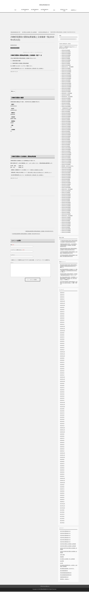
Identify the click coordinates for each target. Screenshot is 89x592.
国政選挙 (62, 557)
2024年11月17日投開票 (66, 161)
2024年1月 (62, 350)
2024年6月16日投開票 (66, 197)
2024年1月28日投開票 (66, 229)
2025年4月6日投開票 (66, 131)
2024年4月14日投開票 (66, 211)
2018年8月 (62, 487)
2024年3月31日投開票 (66, 214)
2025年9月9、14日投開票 (67, 93)
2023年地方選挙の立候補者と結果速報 (68, 544)
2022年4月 (62, 394)
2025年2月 (62, 322)
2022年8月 (62, 385)
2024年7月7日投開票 (66, 192)
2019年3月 (62, 472)
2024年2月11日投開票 (66, 225)
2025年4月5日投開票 (66, 50)
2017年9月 (62, 510)
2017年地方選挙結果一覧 (65, 531)
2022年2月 (62, 398)
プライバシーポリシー (44, 586)
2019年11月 (62, 455)
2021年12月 (62, 402)
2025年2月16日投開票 (66, 143)
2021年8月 (62, 411)
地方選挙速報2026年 (25, 10)
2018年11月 (62, 480)
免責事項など (73, 10)
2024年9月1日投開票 (66, 181)
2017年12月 (62, 504)
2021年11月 (62, 404)
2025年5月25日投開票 (66, 121)
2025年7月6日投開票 (66, 111)
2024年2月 (62, 347)
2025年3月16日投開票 (66, 136)
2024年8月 (62, 335)
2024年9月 (62, 333)
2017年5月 (62, 518)
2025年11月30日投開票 (66, 75)
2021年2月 (62, 423)
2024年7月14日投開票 (66, 191)
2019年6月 (62, 466)
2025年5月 (62, 316)
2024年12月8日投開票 (66, 156)
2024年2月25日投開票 (66, 222)
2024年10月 (62, 331)
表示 (14, 91)
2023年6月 (62, 364)
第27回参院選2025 (64, 571)
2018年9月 (62, 485)
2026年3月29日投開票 (66, 52)
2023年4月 (62, 369)
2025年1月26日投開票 (66, 148)
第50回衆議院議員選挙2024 (65, 573)
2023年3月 (62, 371)
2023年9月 (62, 358)
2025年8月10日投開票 (66, 101)
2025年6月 (62, 314)
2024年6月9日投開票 (66, 199)
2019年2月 (62, 474)
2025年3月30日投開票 (66, 133)
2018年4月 (62, 495)
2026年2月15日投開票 (66, 60)
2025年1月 (62, 324)
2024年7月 (62, 337)
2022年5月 (62, 392)
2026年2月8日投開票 (66, 62)
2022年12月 (62, 377)
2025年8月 (62, 309)
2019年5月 (62, 468)
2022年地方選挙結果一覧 (65, 542)
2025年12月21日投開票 (66, 70)
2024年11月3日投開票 (66, 164)
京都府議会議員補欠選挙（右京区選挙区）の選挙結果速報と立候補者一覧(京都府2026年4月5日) (68, 245)
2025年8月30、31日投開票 (67, 96)
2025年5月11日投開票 (66, 125)
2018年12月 (62, 478)
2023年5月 (62, 366)
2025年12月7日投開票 (66, 73)
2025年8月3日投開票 (66, 103)
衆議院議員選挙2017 (64, 577)
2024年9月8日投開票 (66, 179)
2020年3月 (62, 447)
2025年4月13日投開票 (66, 130)
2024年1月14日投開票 (66, 232)
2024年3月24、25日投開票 (67, 216)
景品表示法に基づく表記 (64, 10)
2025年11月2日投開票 (66, 82)
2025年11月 (62, 303)
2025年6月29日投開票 (66, 113)
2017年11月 (62, 506)
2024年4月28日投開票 (66, 207)
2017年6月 (62, 516)
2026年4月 (62, 293)
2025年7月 (62, 312)
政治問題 (62, 561)
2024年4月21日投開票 (66, 209)
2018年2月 (62, 499)
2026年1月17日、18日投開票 (67, 67)
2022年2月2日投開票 (66, 146)
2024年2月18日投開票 (66, 224)
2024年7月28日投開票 (66, 187)
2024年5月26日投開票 (66, 202)
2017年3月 (62, 523)
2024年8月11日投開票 (66, 184)
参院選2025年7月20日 (66, 108)
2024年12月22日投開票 (66, 153)
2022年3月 (62, 396)
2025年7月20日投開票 (66, 106)
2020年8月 (62, 436)
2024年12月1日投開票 (66, 158)
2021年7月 (62, 413)
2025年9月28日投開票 (66, 90)
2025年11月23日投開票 (66, 77)
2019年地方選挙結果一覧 (15, 48)
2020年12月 (62, 428)
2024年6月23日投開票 (66, 196)
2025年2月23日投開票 (66, 141)
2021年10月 (62, 407)
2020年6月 (62, 440)
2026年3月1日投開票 (66, 58)
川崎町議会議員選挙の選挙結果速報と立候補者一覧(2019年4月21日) (39, 231)
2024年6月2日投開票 (66, 201)
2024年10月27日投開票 (66, 168)
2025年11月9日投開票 (66, 80)
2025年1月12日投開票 (66, 151)
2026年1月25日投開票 (66, 65)
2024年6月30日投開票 (66, 194)
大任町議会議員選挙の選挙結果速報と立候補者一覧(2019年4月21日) (26, 234)
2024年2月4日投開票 (66, 227)
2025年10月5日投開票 (66, 88)
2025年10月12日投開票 (66, 87)
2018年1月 (62, 501)
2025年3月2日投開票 (66, 139)
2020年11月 (62, 430)
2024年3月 (62, 345)
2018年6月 (62, 491)
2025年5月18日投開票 (66, 123)
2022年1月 (62, 400)
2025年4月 (62, 318)
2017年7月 (62, 514)
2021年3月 (62, 421)
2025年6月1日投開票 (66, 120)
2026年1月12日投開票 (66, 68)
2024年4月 (62, 343)
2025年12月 (62, 301)
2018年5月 (62, 493)
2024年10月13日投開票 (66, 171)
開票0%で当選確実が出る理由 (36, 170)
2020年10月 (62, 432)
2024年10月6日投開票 (66, 173)
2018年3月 (62, 497)
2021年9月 (62, 409)
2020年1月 (62, 451)
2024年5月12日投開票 (66, 206)
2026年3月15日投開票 (66, 55)
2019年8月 (62, 461)
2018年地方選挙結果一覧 (65, 533)
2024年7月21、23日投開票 (67, 189)
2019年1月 (62, 476)
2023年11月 (62, 354)
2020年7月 (62, 438)
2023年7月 (62, 362)
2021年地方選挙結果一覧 (65, 540)
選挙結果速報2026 (44, 5)
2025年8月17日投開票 (66, 100)
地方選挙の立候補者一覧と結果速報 (67, 559)
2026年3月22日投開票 (66, 53)
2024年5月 (62, 341)
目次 (54, 10)
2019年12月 (62, 453)
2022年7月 (62, 388)
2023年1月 (62, 375)
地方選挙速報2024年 (44, 10)
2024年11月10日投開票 (66, 163)
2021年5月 (62, 417)
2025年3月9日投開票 (66, 138)
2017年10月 (62, 508)
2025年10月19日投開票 (66, 85)
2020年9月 (62, 434)
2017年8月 (62, 512)
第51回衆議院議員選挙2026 (65, 575)
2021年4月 (62, 419)
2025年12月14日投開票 (66, 72)
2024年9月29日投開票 (66, 174)
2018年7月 (62, 489)
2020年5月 (62, 442)
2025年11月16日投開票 (66, 78)
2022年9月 (62, 383)
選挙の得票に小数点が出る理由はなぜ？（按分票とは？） (39, 172)
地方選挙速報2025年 (35, 10)
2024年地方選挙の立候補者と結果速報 (68, 546)
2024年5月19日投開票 (66, 204)
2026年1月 (62, 299)
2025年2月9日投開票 (66, 144)
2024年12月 (62, 326)
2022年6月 (62, 390)
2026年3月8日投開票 (66, 57)
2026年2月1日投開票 (66, 63)
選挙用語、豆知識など (64, 579)
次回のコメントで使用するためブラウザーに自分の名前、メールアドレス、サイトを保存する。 (30, 260)
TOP (15, 10)
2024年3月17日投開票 (66, 217)
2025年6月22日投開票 (66, 115)
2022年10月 (62, 381)
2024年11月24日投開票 (66, 159)
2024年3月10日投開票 (66, 219)
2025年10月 (62, 305)
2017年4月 (62, 520)
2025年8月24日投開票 (66, 98)
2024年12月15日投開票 (66, 154)
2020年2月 (62, 449)
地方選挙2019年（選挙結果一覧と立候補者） (34, 68)
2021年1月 (62, 426)
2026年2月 (62, 297)
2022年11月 (62, 379)
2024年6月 (62, 339)
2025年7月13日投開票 (66, 110)
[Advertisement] (44, 23)
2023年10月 (62, 356)
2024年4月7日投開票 (66, 212)
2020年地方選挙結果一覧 (65, 537)
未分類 (61, 563)
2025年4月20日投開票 (66, 128)
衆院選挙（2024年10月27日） (68, 166)
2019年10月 (62, 457)
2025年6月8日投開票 (66, 118)
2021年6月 (62, 415)
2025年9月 (62, 307)
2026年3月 (62, 295)
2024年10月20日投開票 (66, 169)
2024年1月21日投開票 (66, 230)
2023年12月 (62, 352)
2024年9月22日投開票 (66, 176)
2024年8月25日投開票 (66, 182)
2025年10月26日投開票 (66, 83)
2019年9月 (62, 459)
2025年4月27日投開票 (66, 126)
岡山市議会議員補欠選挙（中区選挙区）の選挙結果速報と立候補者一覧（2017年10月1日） (68, 279)
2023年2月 (62, 373)
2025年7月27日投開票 (66, 105)
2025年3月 (62, 320)
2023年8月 (62, 360)
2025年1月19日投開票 (66, 149)
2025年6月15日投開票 (66, 116)
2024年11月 (62, 328)
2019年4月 (62, 470)
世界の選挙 (62, 555)
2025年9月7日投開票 (66, 95)
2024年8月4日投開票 (66, 186)
